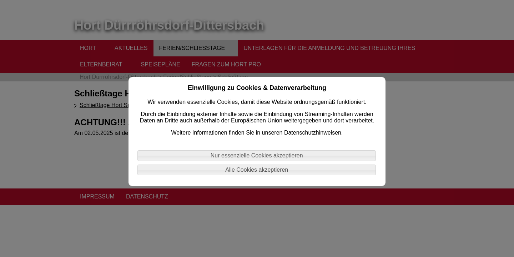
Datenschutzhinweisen (312, 133)
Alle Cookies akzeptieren (256, 170)
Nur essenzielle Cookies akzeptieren (257, 155)
